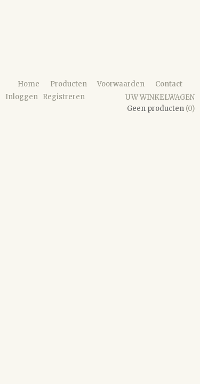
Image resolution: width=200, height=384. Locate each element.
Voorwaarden (121, 84)
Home (28, 84)
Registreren (64, 96)
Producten (68, 84)
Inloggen (21, 96)
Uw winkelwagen (160, 97)
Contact (168, 84)
